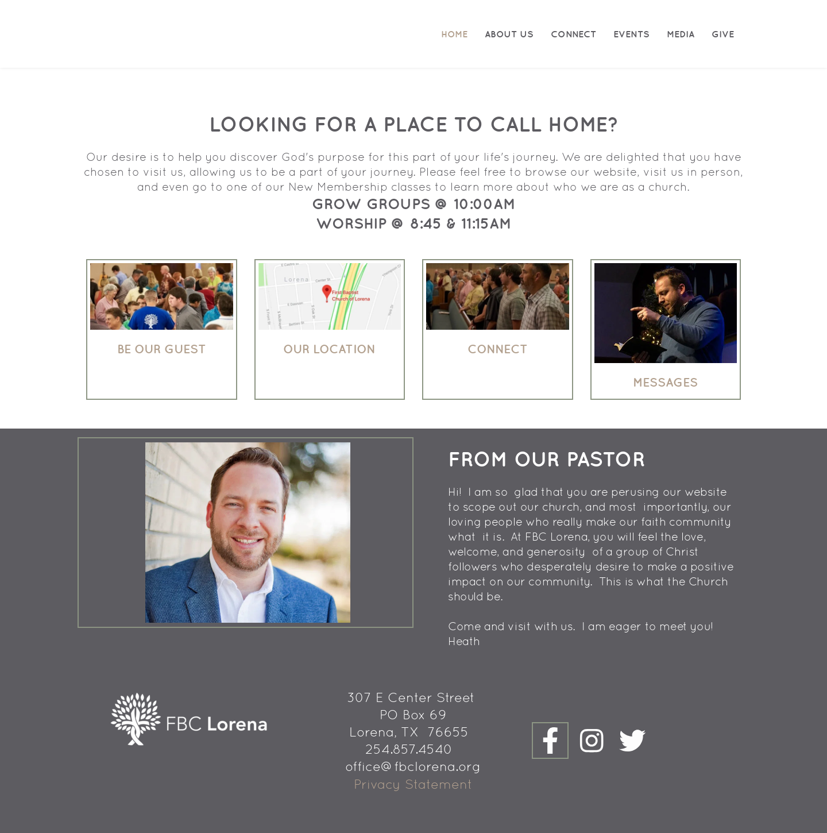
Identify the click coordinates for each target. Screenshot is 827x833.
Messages (665, 382)
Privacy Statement (413, 784)
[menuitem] (454, 33)
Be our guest (161, 349)
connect (497, 349)
